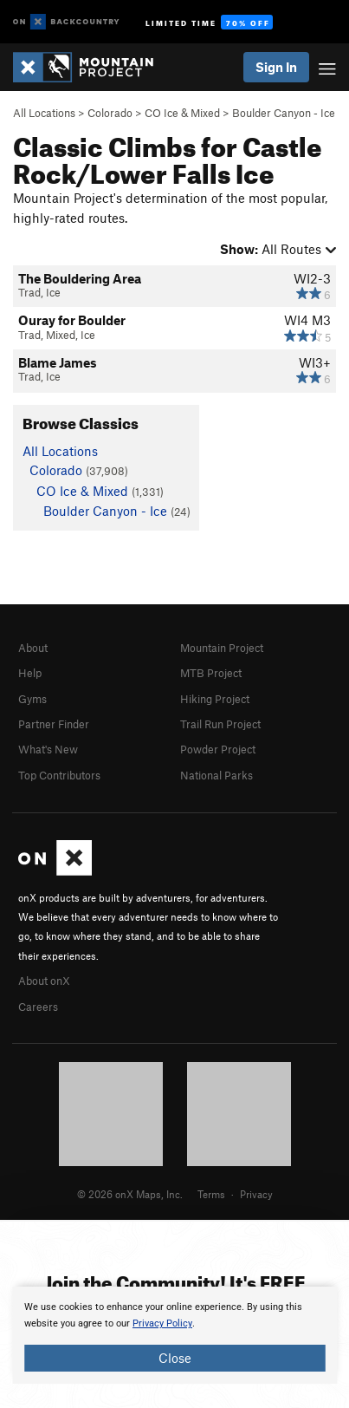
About (33, 648)
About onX (44, 981)
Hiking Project (214, 699)
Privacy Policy (162, 1323)
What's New (48, 749)
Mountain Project (221, 648)
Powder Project (217, 749)
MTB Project (211, 673)
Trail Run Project (220, 724)
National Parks (216, 775)
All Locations (44, 113)
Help (30, 673)
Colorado (109, 113)
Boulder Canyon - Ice (283, 113)
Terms (211, 1194)
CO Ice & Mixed (182, 113)
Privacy (256, 1194)
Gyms (32, 699)
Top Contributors (59, 775)
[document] (174, 1335)
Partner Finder (53, 724)
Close (174, 1358)
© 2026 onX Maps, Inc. (130, 1194)
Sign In (276, 67)
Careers (38, 1007)
